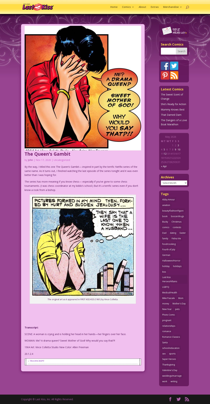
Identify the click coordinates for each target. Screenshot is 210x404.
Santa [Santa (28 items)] (165, 342)
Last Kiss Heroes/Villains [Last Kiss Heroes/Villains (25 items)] (169, 279)
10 (179, 149)
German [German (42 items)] (166, 255)
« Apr (164, 166)
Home (113, 7)
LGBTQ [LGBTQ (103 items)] (165, 287)
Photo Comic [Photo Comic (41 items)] (168, 314)
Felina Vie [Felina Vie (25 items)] (176, 238)
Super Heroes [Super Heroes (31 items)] (169, 359)
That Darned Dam (171, 114)
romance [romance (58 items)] (166, 331)
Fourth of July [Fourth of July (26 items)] (168, 249)
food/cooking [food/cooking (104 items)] (169, 244)
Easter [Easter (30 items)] (183, 232)
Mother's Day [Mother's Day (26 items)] (179, 303)
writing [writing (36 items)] (174, 381)
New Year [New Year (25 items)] (167, 309)
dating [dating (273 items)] (173, 232)
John (30, 160)
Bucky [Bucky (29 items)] (165, 221)
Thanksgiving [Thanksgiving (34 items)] (168, 364)
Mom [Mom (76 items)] (180, 298)
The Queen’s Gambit (47, 154)
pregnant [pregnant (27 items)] (166, 320)
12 (165, 153)
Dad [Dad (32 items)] (164, 232)
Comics (126, 7)
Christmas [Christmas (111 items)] (176, 221)
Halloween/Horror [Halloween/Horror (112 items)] (171, 260)
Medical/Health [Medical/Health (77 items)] (169, 292)
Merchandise (171, 7)
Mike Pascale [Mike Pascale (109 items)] (168, 298)
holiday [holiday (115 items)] (166, 266)
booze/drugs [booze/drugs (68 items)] (177, 216)
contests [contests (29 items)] (177, 227)
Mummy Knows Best (173, 109)
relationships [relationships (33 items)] (168, 325)
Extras (155, 7)
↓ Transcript (36, 361)
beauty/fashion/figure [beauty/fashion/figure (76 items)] (173, 210)
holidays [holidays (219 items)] (177, 266)
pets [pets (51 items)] (177, 309)
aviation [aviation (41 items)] (166, 205)
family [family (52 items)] (165, 238)
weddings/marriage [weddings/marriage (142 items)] (172, 375)
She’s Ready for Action (173, 104)
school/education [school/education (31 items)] (171, 348)
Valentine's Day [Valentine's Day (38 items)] (169, 370)
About (142, 7)
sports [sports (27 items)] (172, 353)
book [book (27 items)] (164, 216)
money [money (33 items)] (165, 303)
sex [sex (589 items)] (164, 353)
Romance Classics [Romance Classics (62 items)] (171, 336)
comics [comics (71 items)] (165, 227)
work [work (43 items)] (164, 381)
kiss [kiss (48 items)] (164, 271)
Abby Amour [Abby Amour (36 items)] (168, 199)
